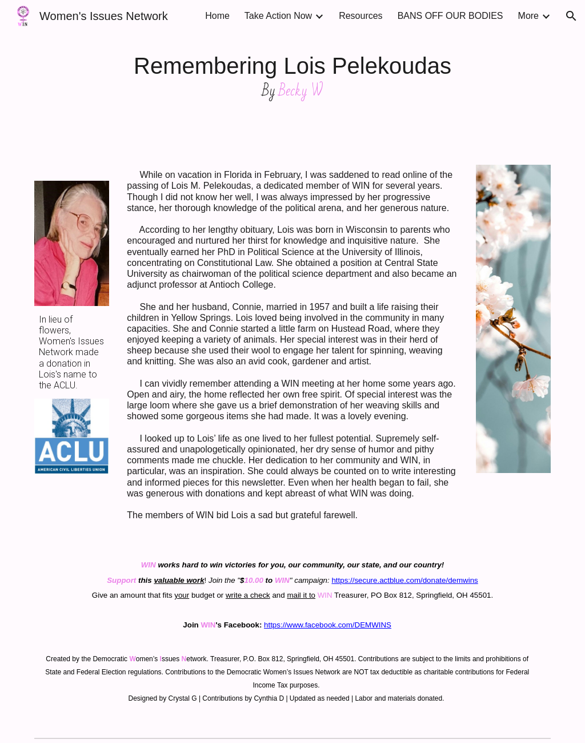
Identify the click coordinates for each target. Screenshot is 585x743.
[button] (571, 16)
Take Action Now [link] (278, 16)
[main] (292, 75)
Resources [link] (360, 16)
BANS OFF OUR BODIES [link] (450, 16)
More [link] (528, 16)
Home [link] (217, 16)
